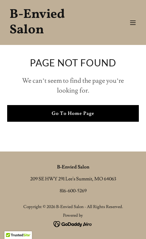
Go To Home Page (73, 113)
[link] (53, 32)
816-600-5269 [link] (73, 191)
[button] (133, 23)
